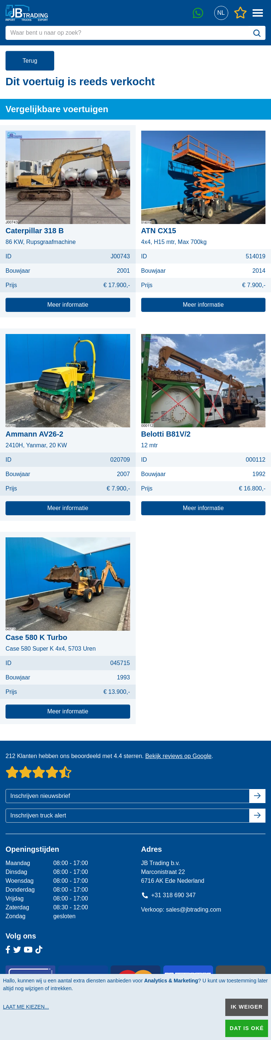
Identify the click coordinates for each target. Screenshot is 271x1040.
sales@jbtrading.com (193, 909)
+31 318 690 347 (168, 895)
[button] (221, 13)
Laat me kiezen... (26, 1007)
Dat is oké (247, 1028)
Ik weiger (247, 1007)
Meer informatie (67, 305)
